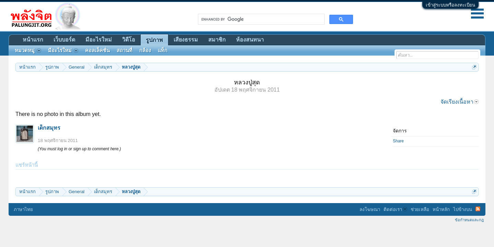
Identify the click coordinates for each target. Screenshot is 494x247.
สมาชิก (217, 40)
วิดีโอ (128, 40)
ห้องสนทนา (250, 40)
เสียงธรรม (186, 40)
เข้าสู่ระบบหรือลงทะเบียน (450, 5)
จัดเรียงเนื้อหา (459, 102)
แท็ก (162, 50)
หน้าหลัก (441, 209)
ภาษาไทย (23, 209)
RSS (477, 209)
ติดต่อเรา (395, 209)
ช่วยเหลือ (420, 209)
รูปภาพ (154, 40)
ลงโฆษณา (370, 209)
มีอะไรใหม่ (98, 40)
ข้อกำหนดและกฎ (469, 220)
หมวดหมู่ (28, 50)
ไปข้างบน (462, 209)
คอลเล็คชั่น (97, 50)
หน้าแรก (33, 40)
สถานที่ (124, 50)
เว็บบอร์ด (64, 40)
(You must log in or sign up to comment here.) (79, 148)
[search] (260, 19)
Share (398, 141)
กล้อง (145, 50)
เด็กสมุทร (49, 128)
